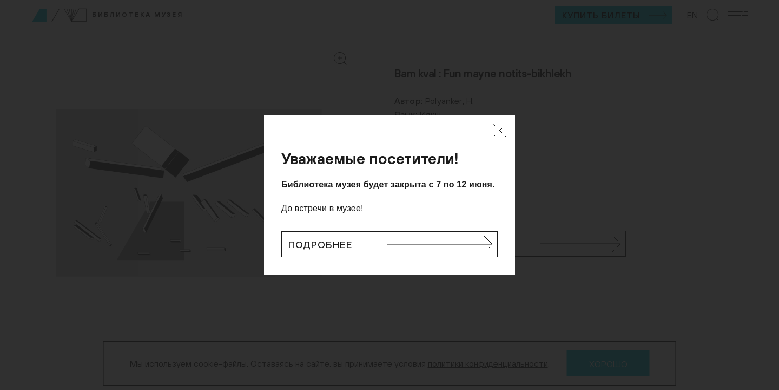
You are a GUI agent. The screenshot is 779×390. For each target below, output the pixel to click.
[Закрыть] (499, 130)
